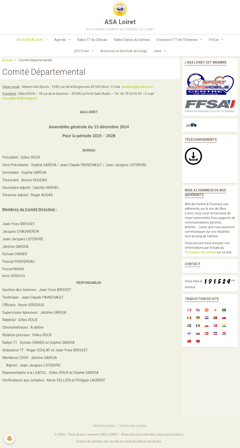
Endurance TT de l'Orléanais (178, 40)
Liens (158, 52)
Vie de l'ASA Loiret (29, 40)
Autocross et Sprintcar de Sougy (123, 52)
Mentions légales (104, 427)
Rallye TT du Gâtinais (92, 40)
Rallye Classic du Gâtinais (132, 40)
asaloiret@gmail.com (137, 89)
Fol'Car (215, 40)
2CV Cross (81, 52)
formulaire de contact (200, 254)
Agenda (60, 40)
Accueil (7, 62)
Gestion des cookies (133, 427)
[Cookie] (10, 438)
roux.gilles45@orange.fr (19, 100)
